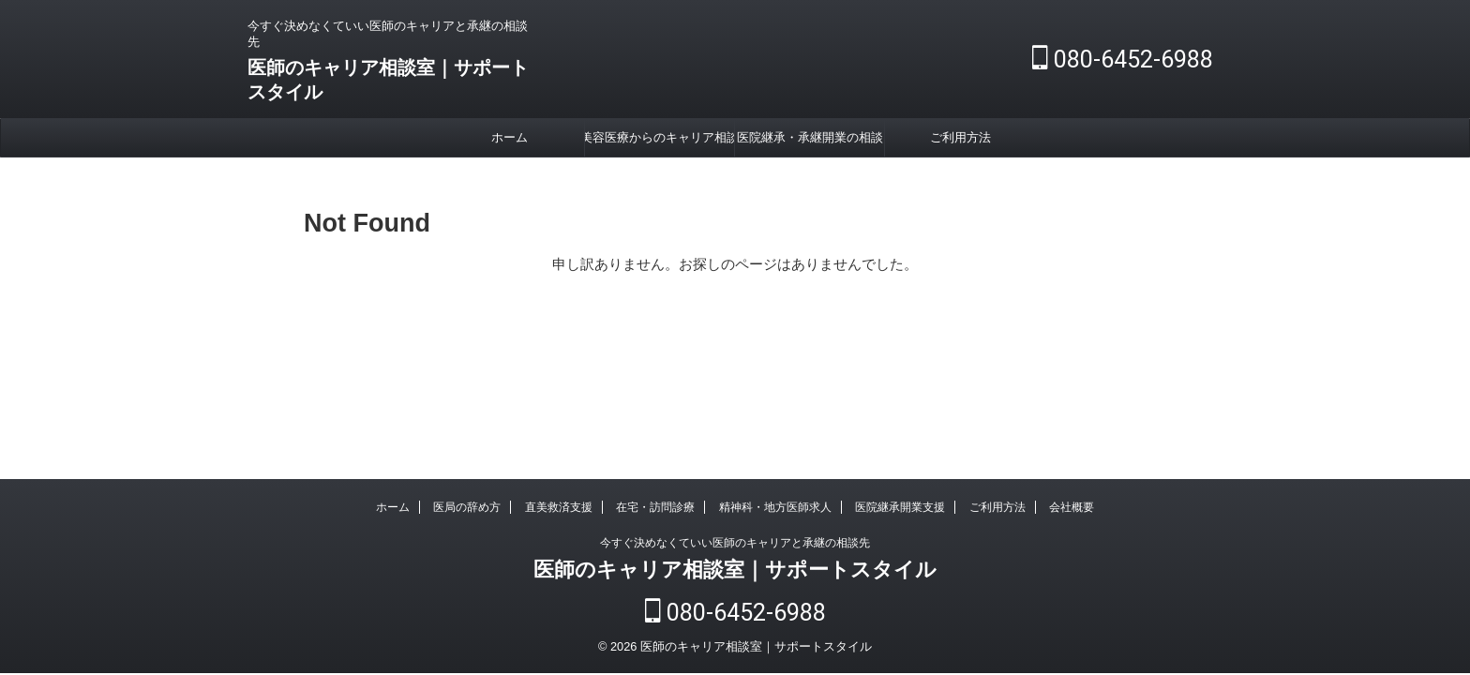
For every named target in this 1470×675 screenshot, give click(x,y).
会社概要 (1071, 511)
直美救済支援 (558, 511)
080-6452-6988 (1122, 59)
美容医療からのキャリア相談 (659, 137)
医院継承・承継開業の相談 (810, 137)
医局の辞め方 (467, 511)
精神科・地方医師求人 (775, 511)
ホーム (509, 137)
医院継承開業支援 (900, 511)
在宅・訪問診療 (655, 511)
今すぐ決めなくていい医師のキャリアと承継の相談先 (735, 546)
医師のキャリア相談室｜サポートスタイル (735, 573)
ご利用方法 (960, 137)
